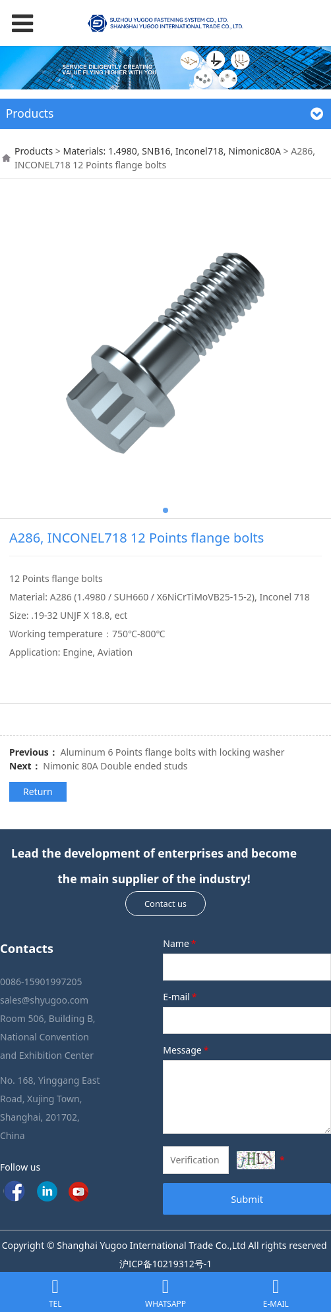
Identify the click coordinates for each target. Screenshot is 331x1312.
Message (186, 1050)
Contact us (165, 904)
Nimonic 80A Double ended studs (115, 766)
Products (34, 151)
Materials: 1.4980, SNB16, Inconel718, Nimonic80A (171, 151)
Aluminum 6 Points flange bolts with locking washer (172, 752)
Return (38, 791)
